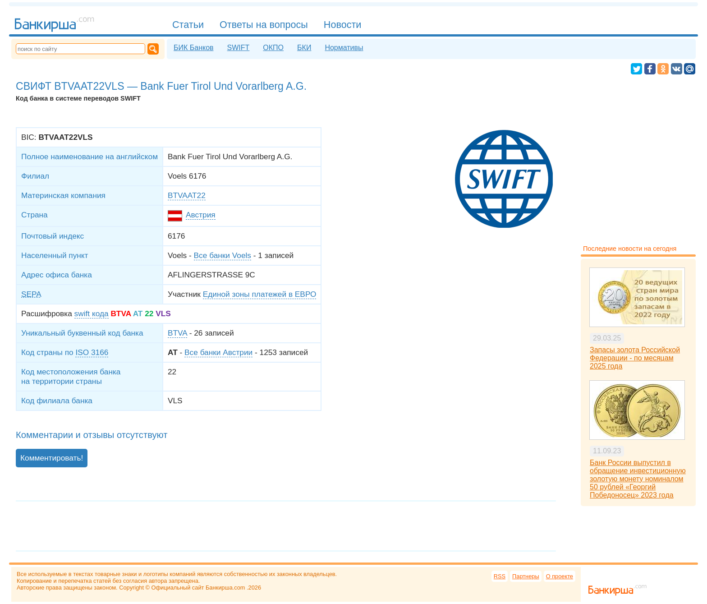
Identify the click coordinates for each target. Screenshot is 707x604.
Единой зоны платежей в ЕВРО (260, 294)
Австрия (201, 214)
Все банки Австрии (218, 352)
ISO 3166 (91, 352)
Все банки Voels (222, 255)
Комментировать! (51, 457)
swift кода (91, 313)
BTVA (177, 332)
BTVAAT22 (187, 195)
